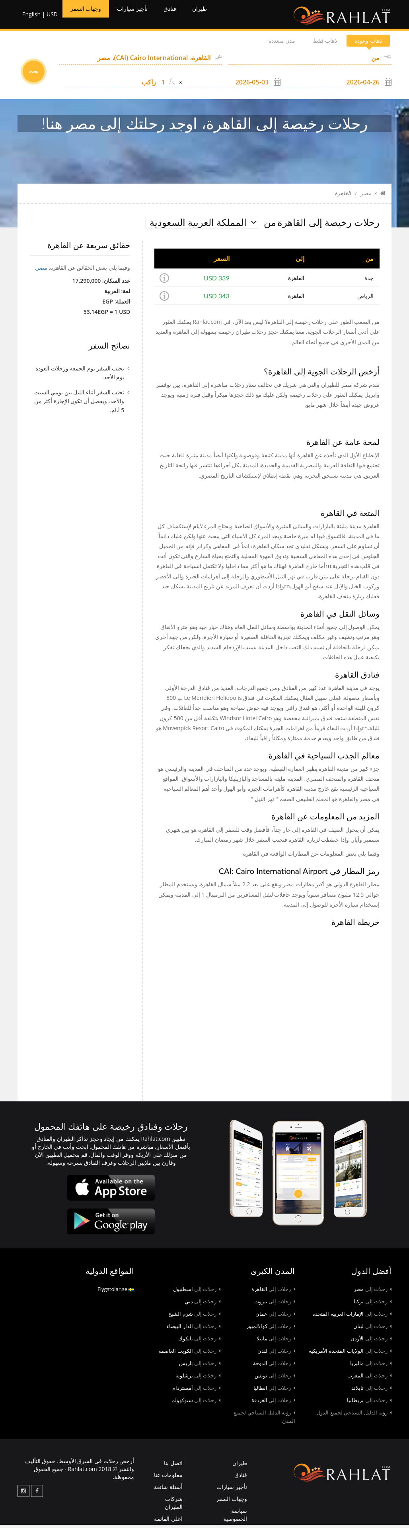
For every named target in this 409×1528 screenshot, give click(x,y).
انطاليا (274, 1391)
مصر (365, 197)
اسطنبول (197, 1292)
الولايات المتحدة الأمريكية (350, 1354)
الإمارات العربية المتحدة (351, 1316)
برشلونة (198, 1378)
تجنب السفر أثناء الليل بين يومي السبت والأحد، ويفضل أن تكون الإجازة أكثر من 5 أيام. (79, 404)
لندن (276, 1354)
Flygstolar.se (115, 1292)
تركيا (372, 1304)
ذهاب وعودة (363, 43)
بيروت (274, 1304)
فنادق (187, 16)
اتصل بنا (173, 1466)
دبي (203, 1304)
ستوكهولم (196, 1403)
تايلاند (371, 1391)
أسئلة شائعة (168, 1490)
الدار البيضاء (193, 1329)
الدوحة (274, 1366)
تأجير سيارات (144, 16)
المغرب (369, 1378)
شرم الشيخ (194, 1316)
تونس (275, 1378)
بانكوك (199, 1341)
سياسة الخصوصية (235, 1518)
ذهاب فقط (310, 43)
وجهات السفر (89, 16)
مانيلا (276, 1341)
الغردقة (273, 1403)
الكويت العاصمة (189, 1354)
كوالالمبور (270, 1329)
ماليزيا (370, 1366)
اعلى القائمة (168, 1522)
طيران (220, 16)
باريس (200, 1366)
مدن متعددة (257, 43)
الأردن (371, 1341)
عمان (275, 1316)
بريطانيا (369, 1403)
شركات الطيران (174, 1506)
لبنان (372, 1329)
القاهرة (296, 281)
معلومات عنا (168, 1478)
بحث (34, 74)
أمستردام (196, 1391)
